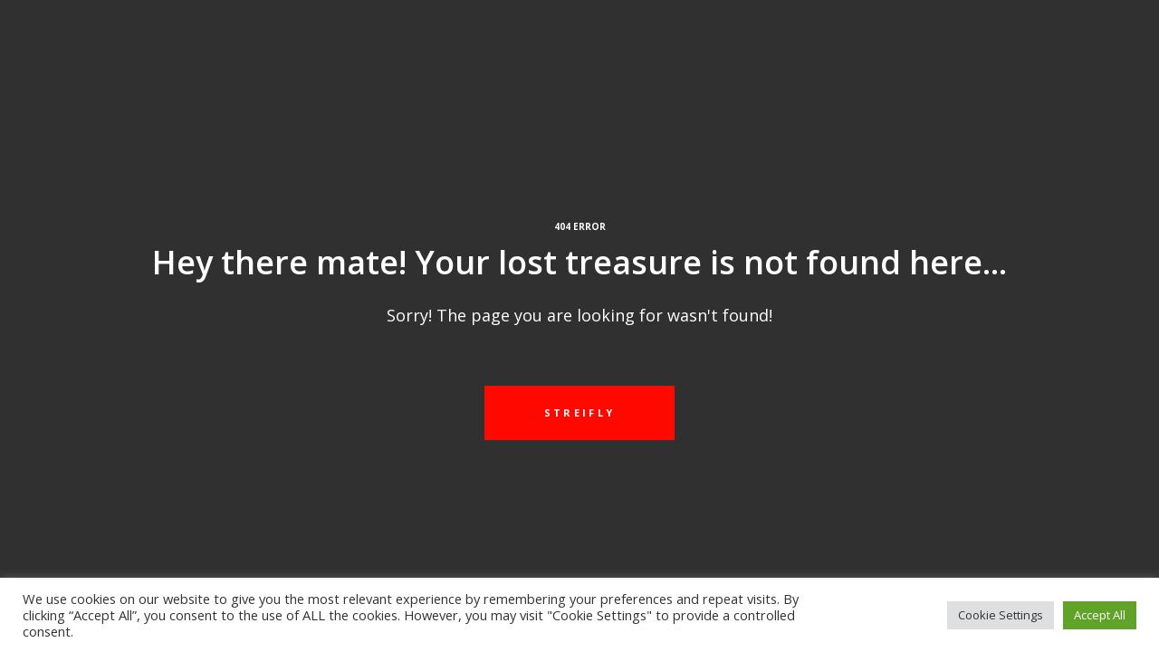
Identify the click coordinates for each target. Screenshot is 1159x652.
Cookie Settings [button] (1000, 615)
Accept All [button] (1099, 615)
